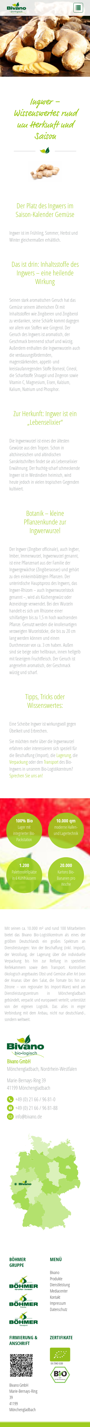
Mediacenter (59, 1291)
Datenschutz (58, 1309)
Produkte (56, 1278)
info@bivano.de (28, 1116)
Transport (51, 762)
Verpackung (18, 762)
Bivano (54, 1272)
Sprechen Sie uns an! (26, 775)
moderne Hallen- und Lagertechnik (66, 830)
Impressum (58, 1303)
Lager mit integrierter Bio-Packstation (24, 833)
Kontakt (55, 1297)
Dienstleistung (60, 1284)
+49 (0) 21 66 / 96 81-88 (36, 1107)
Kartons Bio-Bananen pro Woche (66, 878)
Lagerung (63, 755)
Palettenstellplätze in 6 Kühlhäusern (24, 875)
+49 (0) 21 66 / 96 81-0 (35, 1099)
